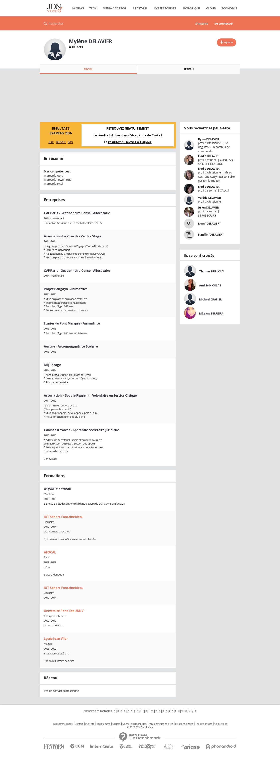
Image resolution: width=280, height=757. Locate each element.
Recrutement (103, 724)
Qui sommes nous (63, 724)
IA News (78, 8)
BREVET (61, 142)
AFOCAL (50, 552)
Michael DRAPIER (210, 299)
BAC (51, 142)
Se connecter (223, 23)
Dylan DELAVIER (208, 139)
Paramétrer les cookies (161, 724)
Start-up (140, 8)
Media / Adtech (114, 8)
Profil (88, 69)
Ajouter (228, 42)
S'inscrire (201, 23)
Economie (229, 8)
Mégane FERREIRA (211, 313)
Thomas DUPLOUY (211, 271)
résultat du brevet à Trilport (130, 142)
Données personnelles (134, 724)
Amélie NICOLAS (210, 285)
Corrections (220, 724)
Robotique (191, 8)
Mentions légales (184, 724)
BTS (70, 142)
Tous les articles (203, 724)
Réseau (188, 69)
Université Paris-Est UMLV (64, 611)
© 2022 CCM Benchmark (140, 727)
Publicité (89, 724)
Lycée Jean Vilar (56, 638)
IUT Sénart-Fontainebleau (64, 517)
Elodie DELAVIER (209, 156)
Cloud (211, 8)
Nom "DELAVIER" (209, 223)
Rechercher (55, 23)
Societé (116, 724)
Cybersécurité (165, 8)
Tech (93, 8)
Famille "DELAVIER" (211, 234)
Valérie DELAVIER (209, 198)
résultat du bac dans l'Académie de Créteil (130, 135)
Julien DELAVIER (208, 207)
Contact (79, 724)
